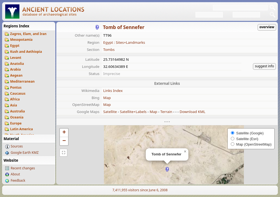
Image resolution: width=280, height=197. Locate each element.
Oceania (17, 117)
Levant (15, 57)
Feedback (18, 180)
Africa (15, 99)
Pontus (16, 87)
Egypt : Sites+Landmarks (124, 42)
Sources (17, 146)
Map (107, 97)
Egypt (14, 45)
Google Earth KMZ (25, 152)
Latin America (21, 129)
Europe (16, 123)
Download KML (192, 111)
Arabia (15, 69)
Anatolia (17, 63)
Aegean (16, 75)
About (15, 174)
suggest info (264, 66)
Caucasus (17, 93)
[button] (167, 169)
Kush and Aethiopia (26, 51)
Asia (13, 105)
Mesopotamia (21, 39)
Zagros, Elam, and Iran (28, 33)
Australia (17, 111)
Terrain (166, 111)
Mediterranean (22, 81)
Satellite (110, 111)
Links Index (113, 90)
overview (266, 27)
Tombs (109, 49)
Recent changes (23, 168)
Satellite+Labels (133, 111)
